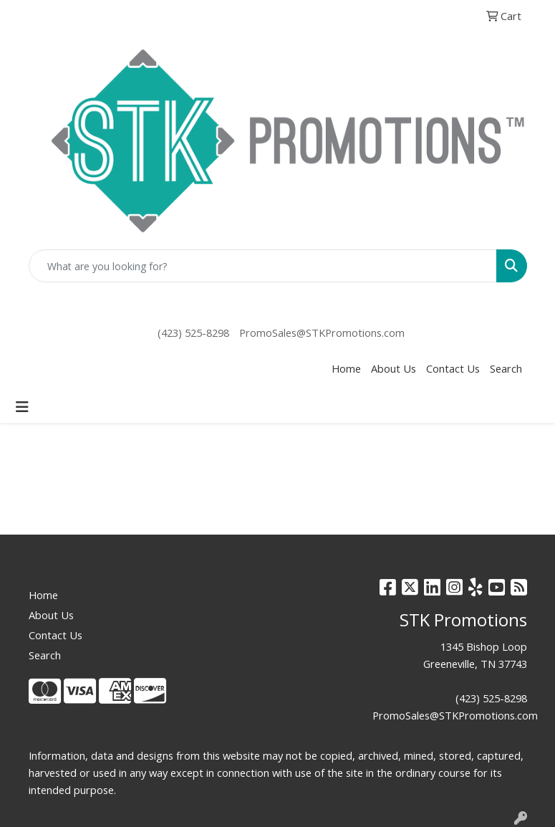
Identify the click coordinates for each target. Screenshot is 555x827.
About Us (393, 368)
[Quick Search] (263, 265)
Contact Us (453, 368)
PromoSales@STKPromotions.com (322, 332)
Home (346, 368)
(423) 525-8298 (193, 332)
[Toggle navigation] (22, 407)
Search (506, 368)
